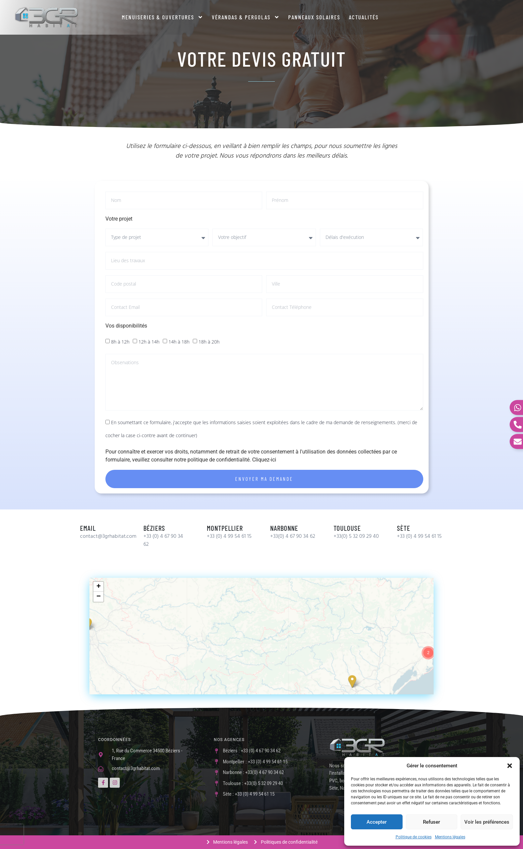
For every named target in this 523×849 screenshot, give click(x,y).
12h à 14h (148, 342)
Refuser (431, 822)
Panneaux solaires (314, 17)
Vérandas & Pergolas (246, 17)
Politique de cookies (414, 837)
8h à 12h (120, 342)
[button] (509, 765)
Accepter (377, 822)
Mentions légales (450, 837)
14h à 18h (178, 342)
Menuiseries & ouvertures (162, 17)
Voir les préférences (486, 822)
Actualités (364, 17)
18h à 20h (208, 342)
